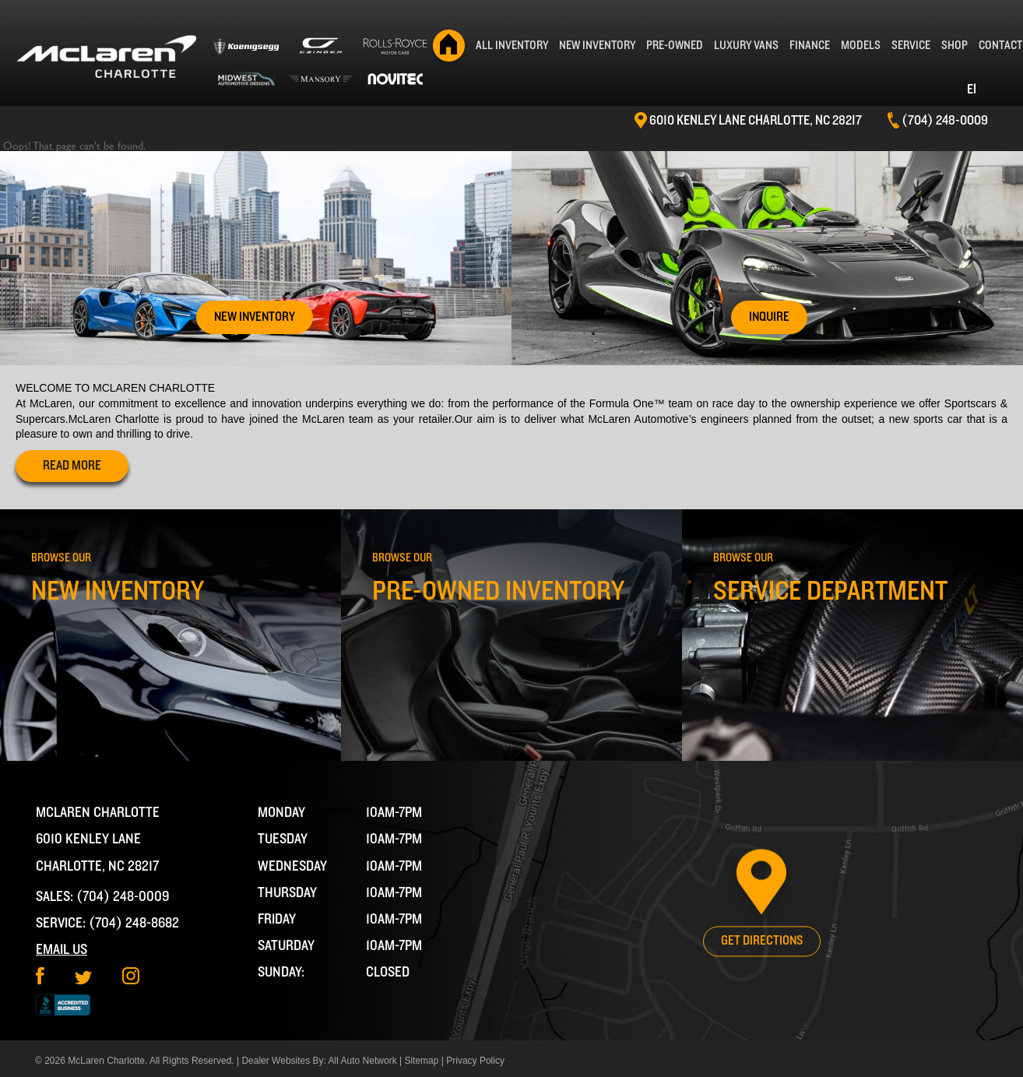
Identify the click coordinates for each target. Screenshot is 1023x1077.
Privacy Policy (475, 1060)
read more (72, 466)
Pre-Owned (674, 45)
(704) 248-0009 (123, 897)
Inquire (769, 317)
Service (910, 45)
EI (971, 89)
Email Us (61, 949)
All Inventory (512, 45)
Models (861, 45)
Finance (809, 45)
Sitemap (421, 1060)
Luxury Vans (746, 45)
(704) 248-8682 (134, 923)
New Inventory (597, 45)
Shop (954, 45)
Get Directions (762, 941)
